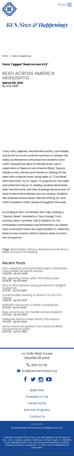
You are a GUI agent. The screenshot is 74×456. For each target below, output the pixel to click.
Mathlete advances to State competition (30, 305)
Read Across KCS (13, 252)
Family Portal (37, 403)
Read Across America (53, 249)
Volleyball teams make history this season (31, 319)
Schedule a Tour (37, 397)
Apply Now (37, 390)
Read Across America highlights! (28, 75)
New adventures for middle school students (32, 312)
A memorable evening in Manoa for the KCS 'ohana (32, 296)
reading (31, 252)
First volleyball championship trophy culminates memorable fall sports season (34, 269)
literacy (32, 249)
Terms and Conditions (56, 453)
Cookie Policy (31, 453)
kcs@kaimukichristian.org (37, 371)
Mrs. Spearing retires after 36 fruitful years (30, 278)
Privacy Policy (12, 453)
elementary (18, 249)
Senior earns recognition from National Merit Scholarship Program (32, 328)
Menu (65, 4)
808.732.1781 (37, 365)
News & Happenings (21, 56)
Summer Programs (37, 410)
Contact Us (37, 416)
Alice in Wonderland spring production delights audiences (34, 286)
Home (5, 56)
